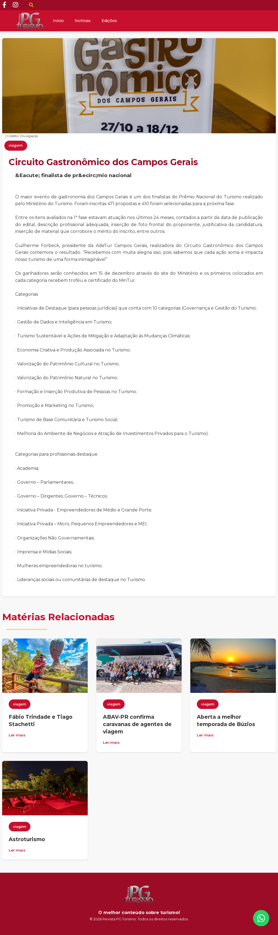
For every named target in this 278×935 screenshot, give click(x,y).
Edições (109, 20)
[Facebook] (4, 5)
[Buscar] (31, 5)
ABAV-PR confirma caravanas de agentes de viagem (137, 724)
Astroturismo (27, 839)
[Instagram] (15, 5)
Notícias (83, 20)
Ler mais (17, 735)
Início (58, 20)
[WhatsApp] (261, 918)
